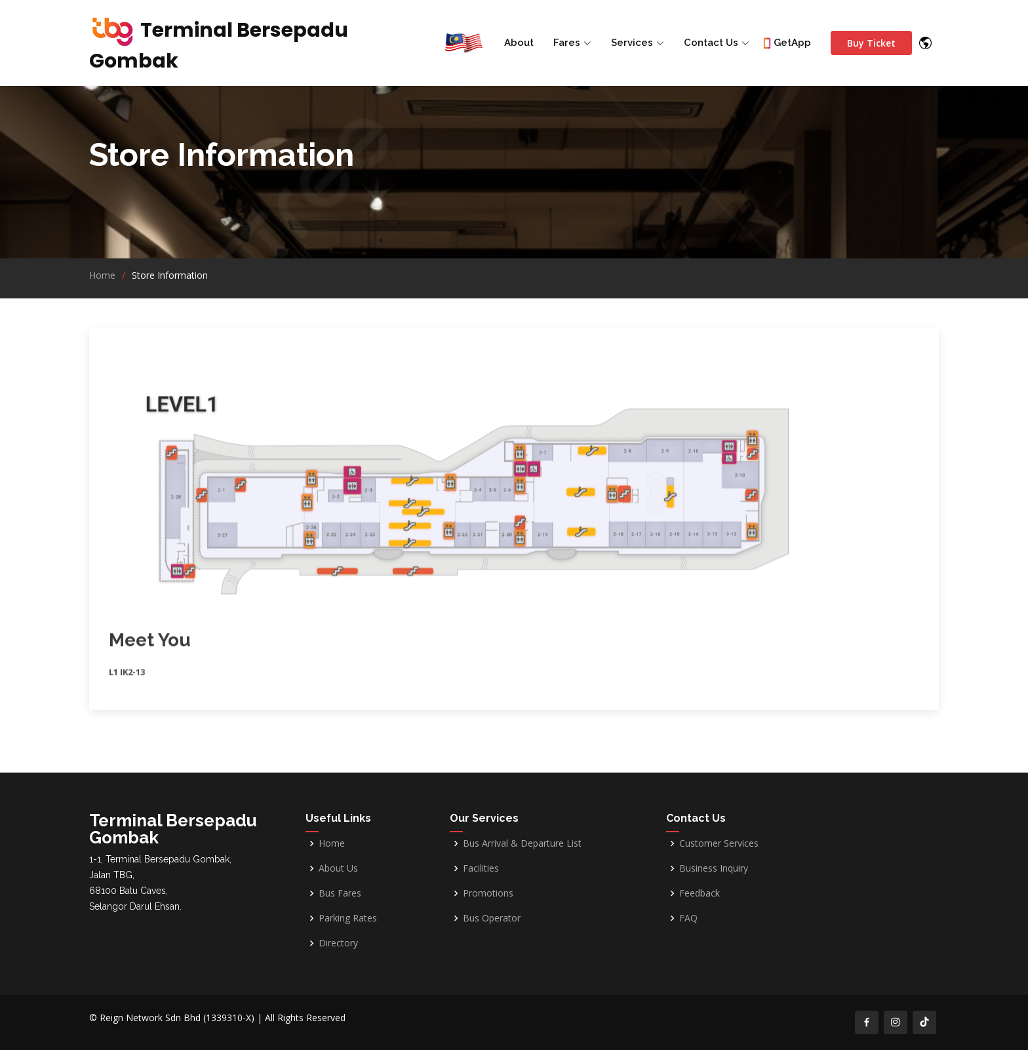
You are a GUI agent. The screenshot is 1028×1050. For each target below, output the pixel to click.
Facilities (481, 868)
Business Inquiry (713, 868)
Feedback (699, 893)
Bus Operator (492, 918)
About (519, 43)
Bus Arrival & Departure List (522, 843)
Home (102, 275)
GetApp (792, 43)
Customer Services (719, 843)
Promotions (488, 893)
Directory (338, 943)
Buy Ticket (871, 43)
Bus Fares (340, 893)
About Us (338, 868)
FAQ (688, 918)
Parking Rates (348, 918)
